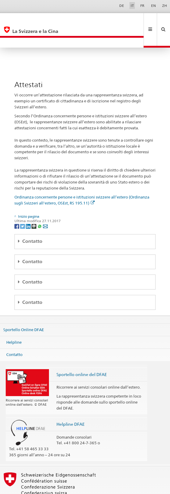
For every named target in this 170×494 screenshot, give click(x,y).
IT (132, 5)
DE (121, 5)
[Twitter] (23, 206)
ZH (164, 5)
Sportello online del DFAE (81, 354)
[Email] (45, 206)
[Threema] (34, 206)
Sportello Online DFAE (23, 309)
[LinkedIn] (29, 206)
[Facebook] (17, 206)
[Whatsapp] (40, 206)
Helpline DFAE (70, 404)
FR (142, 5)
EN (153, 5)
